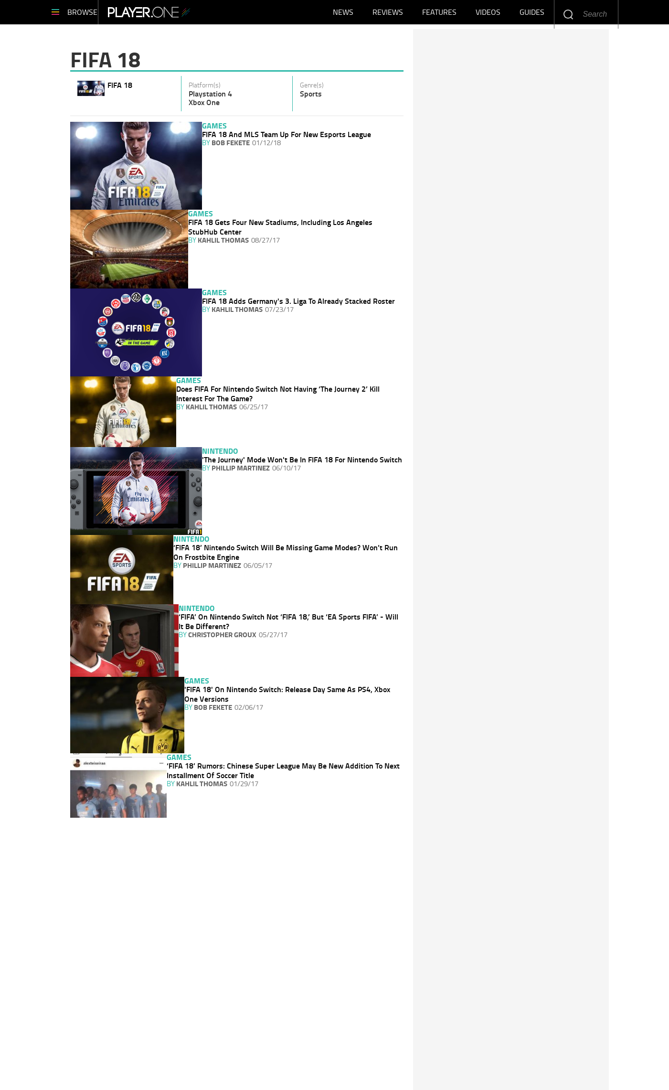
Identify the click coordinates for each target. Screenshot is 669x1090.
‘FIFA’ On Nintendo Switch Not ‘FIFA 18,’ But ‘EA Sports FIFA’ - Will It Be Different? (288, 621)
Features (439, 14)
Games (214, 125)
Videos (488, 14)
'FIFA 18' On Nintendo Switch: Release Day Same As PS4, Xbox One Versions (287, 694)
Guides (532, 14)
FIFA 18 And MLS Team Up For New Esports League (286, 134)
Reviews (387, 14)
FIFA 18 (119, 84)
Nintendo (220, 450)
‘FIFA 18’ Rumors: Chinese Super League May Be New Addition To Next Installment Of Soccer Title (283, 770)
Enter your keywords (568, 14)
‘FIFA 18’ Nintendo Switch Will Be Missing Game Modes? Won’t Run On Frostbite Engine (285, 552)
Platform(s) (205, 85)
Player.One (177, 14)
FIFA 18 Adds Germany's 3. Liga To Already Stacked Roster (298, 301)
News (343, 14)
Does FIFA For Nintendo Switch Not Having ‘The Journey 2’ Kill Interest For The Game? (278, 393)
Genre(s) (312, 85)
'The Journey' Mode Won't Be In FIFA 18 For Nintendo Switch (302, 459)
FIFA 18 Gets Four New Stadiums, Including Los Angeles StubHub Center (280, 226)
